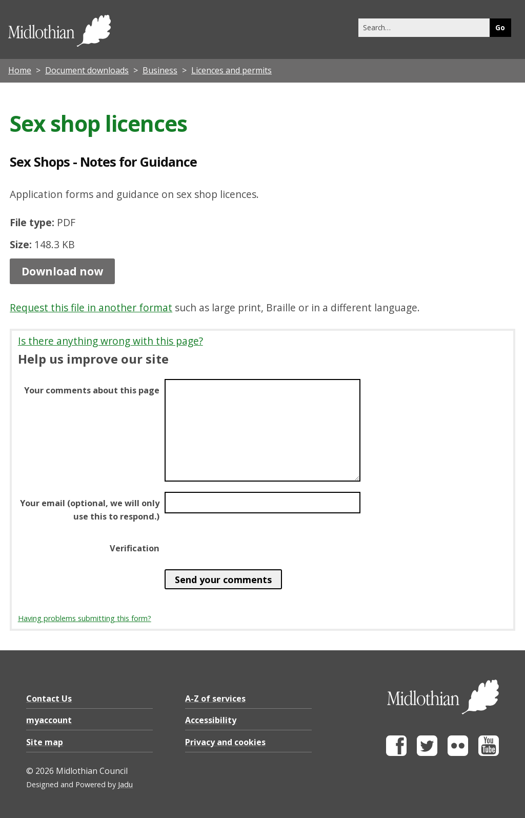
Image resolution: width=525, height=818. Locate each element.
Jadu (125, 784)
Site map (44, 742)
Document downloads (87, 70)
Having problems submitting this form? (84, 618)
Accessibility (210, 720)
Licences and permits (231, 70)
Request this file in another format (91, 307)
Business (160, 70)
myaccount (49, 720)
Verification (134, 548)
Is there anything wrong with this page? (110, 341)
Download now (62, 271)
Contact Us (49, 698)
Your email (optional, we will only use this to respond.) (89, 509)
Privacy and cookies (225, 742)
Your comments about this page (91, 390)
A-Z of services (215, 698)
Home (19, 70)
